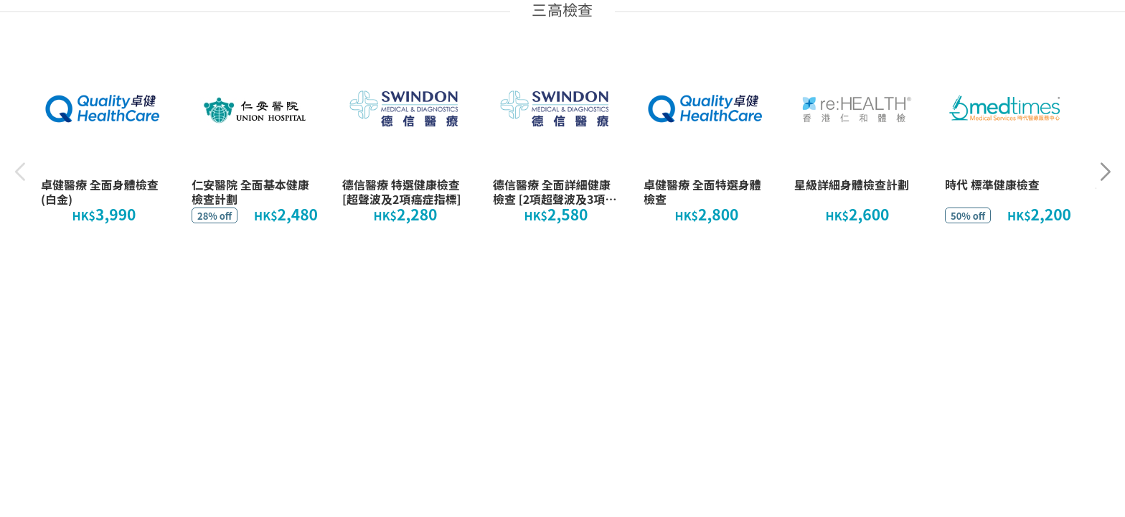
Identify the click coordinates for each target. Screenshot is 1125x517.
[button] (1105, 172)
